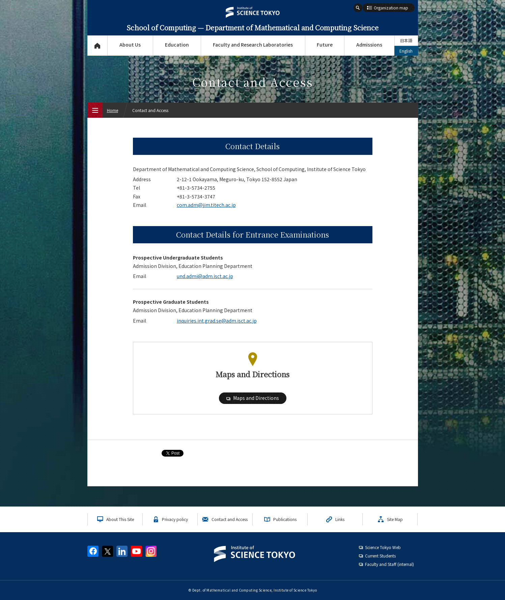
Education (177, 44)
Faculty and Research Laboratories (253, 44)
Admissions (369, 44)
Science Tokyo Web (383, 547)
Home (112, 110)
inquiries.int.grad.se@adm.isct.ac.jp (217, 320)
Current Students (380, 555)
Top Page (97, 45)
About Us (130, 44)
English (406, 51)
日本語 (406, 40)
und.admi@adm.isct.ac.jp (205, 276)
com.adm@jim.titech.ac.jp (206, 204)
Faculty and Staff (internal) (389, 564)
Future (325, 44)
